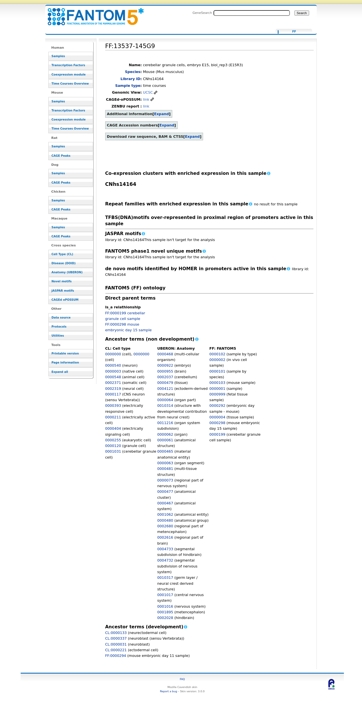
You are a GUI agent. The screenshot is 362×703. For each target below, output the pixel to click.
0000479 (165, 382)
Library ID (130, 79)
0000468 (165, 354)
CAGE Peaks (60, 155)
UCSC (148, 92)
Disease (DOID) (63, 263)
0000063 (165, 463)
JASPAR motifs (62, 290)
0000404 (113, 428)
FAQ (182, 679)
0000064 (165, 400)
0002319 (113, 388)
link (146, 99)
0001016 (165, 606)
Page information (65, 362)
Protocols (58, 326)
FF (294, 31)
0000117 (113, 394)
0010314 (165, 405)
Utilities (57, 335)
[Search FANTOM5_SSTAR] (252, 13)
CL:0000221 (116, 650)
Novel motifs (61, 281)
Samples (58, 56)
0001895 (165, 612)
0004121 (165, 388)
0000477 (165, 491)
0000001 (217, 388)
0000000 (113, 354)
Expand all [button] (59, 371)
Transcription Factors (68, 65)
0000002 (217, 360)
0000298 (217, 423)
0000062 (165, 434)
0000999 (217, 394)
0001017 (165, 595)
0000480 (165, 520)
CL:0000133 (116, 633)
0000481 (165, 468)
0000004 (217, 417)
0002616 (165, 537)
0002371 (113, 382)
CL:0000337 (116, 638)
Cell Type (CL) (62, 254)
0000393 (113, 405)
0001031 (113, 451)
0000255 (113, 440)
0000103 (217, 382)
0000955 (165, 371)
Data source (61, 317)
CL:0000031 (116, 644)
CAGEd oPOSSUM (64, 299)
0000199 (217, 434)
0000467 (165, 503)
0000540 (113, 365)
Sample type (127, 85)
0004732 (165, 560)
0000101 (217, 371)
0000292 (217, 405)
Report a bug (168, 691)
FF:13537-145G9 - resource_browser (92, 13)
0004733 (165, 549)
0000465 (165, 451)
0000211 (113, 417)
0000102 (217, 354)
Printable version (65, 353)
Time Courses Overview (70, 83)
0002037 (165, 377)
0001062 (165, 514)
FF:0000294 (115, 655)
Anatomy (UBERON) (67, 272)
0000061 (165, 440)
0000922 (165, 365)
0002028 (165, 618)
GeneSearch (202, 13)
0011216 (165, 423)
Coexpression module (68, 74)
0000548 (113, 377)
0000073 (165, 480)
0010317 (165, 577)
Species (133, 72)
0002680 (165, 526)
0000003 (113, 371)
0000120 (113, 446)
